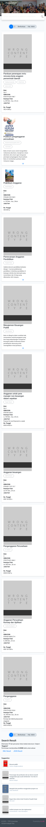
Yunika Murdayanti (10, 626)
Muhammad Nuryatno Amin (12, 142)
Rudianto (7, 700)
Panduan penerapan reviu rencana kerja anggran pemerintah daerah (14, 76)
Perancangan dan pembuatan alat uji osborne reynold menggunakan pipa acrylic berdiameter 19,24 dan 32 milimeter (23, 776)
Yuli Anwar (8, 146)
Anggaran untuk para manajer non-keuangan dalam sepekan (13, 396)
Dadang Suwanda (9, 82)
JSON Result (17, 751)
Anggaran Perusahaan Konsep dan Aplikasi (13, 621)
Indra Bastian (8, 331)
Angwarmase (8, 263)
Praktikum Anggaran (12, 183)
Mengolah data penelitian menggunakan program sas (23, 788)
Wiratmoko (21, 82)
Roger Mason (8, 402)
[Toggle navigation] (41, 3)
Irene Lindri (8, 86)
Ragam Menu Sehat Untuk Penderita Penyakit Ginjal (23, 799)
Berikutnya (21, 27)
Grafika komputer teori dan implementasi (20, 809)
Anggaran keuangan (12, 472)
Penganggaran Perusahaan (15, 546)
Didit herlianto (8, 476)
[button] (23, 163)
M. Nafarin (8, 549)
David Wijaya (8, 186)
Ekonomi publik (13, 764)
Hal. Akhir (31, 27)
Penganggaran (9, 696)
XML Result (7, 751)
